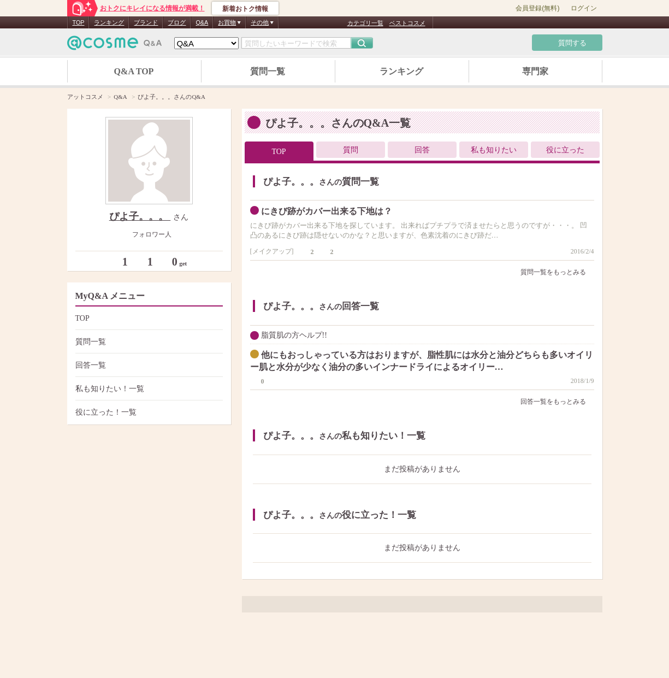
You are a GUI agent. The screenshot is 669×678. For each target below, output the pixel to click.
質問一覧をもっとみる (557, 272)
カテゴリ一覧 (365, 23)
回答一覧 (147, 365)
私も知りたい (494, 150)
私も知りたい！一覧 (147, 389)
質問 (350, 150)
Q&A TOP (134, 71)
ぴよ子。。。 (140, 216)
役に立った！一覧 (147, 412)
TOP (79, 22)
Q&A (202, 22)
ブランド (146, 22)
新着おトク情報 (245, 9)
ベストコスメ (407, 23)
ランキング (109, 22)
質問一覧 (267, 71)
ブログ (177, 22)
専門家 (535, 71)
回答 (422, 150)
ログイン (584, 8)
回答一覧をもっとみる (557, 401)
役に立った (565, 150)
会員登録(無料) (537, 8)
